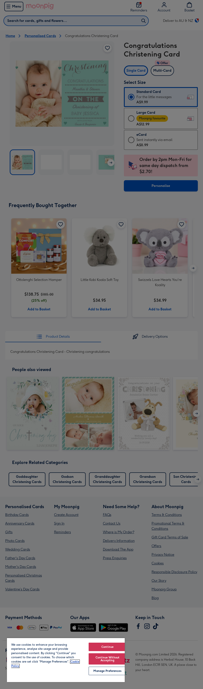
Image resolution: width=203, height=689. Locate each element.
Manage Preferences (107, 671)
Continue (107, 646)
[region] (66, 660)
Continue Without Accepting (107, 659)
